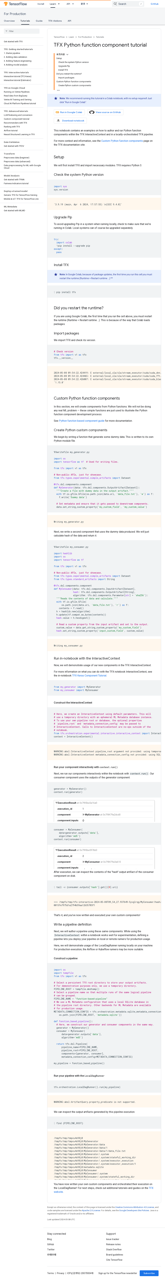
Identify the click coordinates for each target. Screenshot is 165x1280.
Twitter (51, 1249)
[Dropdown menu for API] (74, 4)
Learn (71, 37)
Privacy (60, 1273)
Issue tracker (112, 1239)
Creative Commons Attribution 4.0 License (134, 1207)
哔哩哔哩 (51, 1254)
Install (41, 3)
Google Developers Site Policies (134, 1210)
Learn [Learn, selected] (53, 3)
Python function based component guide (81, 420)
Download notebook (70, 120)
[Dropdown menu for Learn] (60, 4)
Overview (9, 20)
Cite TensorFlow (114, 1260)
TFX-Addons (55, 20)
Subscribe (149, 1273)
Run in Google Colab (69, 112)
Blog (49, 1239)
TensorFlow (59, 37)
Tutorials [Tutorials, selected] (25, 20)
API (68, 3)
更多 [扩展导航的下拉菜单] (83, 3)
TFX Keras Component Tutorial (89, 675)
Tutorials (100, 37)
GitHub (155, 3)
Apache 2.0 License (91, 1210)
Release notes (113, 1244)
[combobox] (128, 4)
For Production (15, 14)
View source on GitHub (105, 112)
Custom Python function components (122, 140)
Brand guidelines (114, 1254)
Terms (50, 1273)
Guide (39, 20)
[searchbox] (21, 31)
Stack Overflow (114, 1249)
